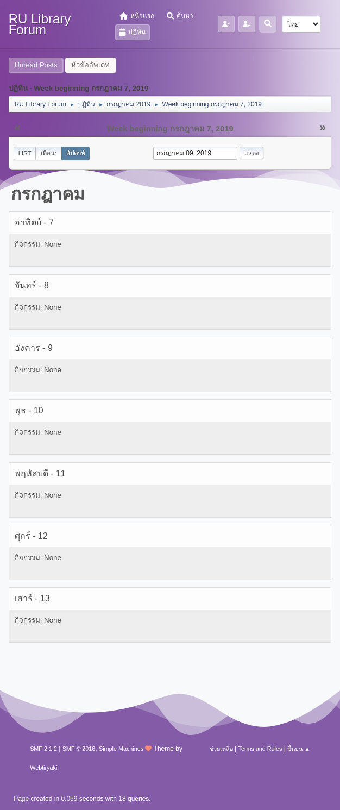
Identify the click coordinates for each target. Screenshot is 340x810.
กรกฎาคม (48, 194)
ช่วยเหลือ (221, 748)
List (25, 153)
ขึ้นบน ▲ (298, 748)
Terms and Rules (260, 748)
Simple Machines (121, 748)
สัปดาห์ (75, 153)
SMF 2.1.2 (43, 748)
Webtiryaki (43, 767)
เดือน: (48, 153)
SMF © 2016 (79, 748)
